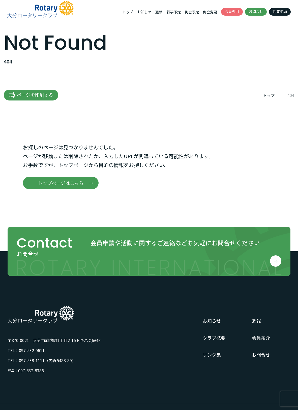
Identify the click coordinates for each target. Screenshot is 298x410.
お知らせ (144, 11)
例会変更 (210, 11)
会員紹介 (261, 337)
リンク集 (212, 354)
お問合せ (256, 11)
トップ (128, 11)
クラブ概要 (214, 337)
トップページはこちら (60, 183)
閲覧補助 (280, 11)
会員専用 (232, 11)
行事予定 (174, 11)
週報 (158, 11)
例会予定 (192, 11)
